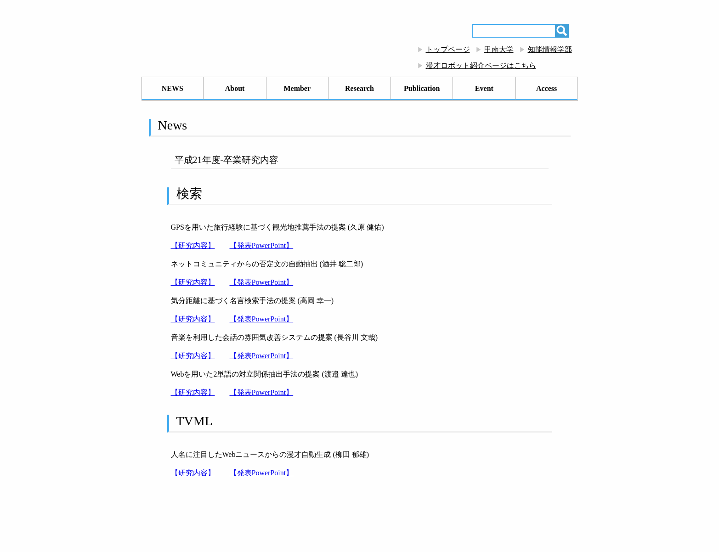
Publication (422, 88)
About (235, 88)
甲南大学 (499, 49)
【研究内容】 (193, 245)
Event (484, 88)
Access (546, 88)
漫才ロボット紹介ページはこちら (481, 65)
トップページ (448, 49)
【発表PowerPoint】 (262, 245)
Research (359, 88)
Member (297, 88)
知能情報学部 (550, 49)
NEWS (172, 88)
